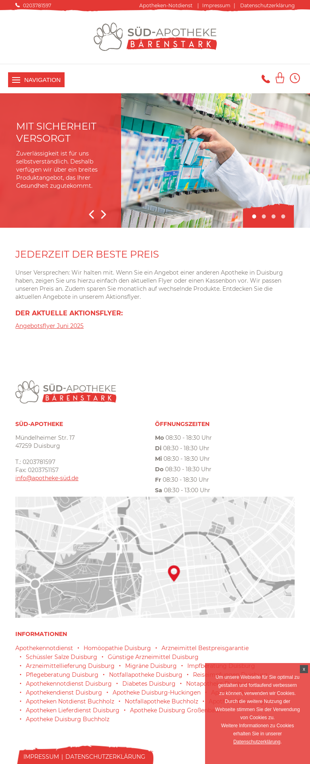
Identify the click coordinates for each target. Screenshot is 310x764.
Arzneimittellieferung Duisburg (70, 666)
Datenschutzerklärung (267, 5)
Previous (91, 214)
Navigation (36, 79)
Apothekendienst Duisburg (64, 692)
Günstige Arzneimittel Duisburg (153, 657)
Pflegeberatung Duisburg (62, 674)
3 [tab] (273, 217)
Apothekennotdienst (44, 648)
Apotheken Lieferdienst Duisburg (72, 710)
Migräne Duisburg (151, 666)
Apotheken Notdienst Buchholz (70, 701)
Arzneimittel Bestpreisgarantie (205, 648)
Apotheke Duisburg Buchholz (67, 719)
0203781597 (37, 5)
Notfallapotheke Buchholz (161, 701)
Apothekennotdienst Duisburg (69, 683)
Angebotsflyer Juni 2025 (49, 326)
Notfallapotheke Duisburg (145, 674)
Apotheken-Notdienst (166, 5)
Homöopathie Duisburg (117, 648)
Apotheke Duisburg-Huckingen (157, 692)
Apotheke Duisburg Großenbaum (177, 710)
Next (103, 214)
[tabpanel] (155, 160)
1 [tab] (254, 217)
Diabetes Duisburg (149, 683)
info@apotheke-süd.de (46, 478)
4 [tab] (283, 217)
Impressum (216, 5)
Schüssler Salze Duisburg (61, 657)
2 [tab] (264, 217)
